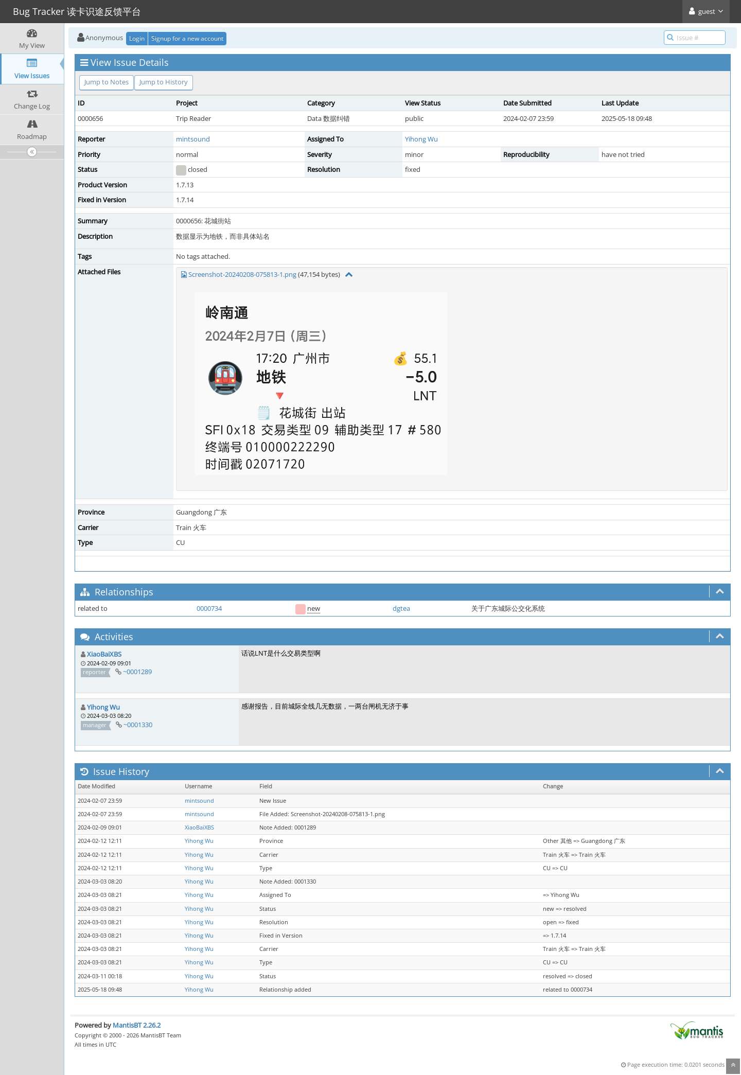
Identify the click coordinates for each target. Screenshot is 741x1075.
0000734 (209, 608)
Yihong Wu (421, 139)
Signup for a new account (187, 38)
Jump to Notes (106, 81)
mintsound (193, 139)
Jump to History (163, 81)
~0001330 (137, 724)
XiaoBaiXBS (104, 654)
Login (137, 38)
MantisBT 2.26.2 (137, 1025)
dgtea (401, 608)
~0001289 (137, 671)
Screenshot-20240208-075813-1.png (242, 274)
